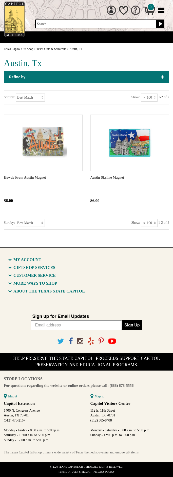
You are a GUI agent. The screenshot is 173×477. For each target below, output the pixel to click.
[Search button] (160, 24)
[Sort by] (30, 97)
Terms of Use (67, 471)
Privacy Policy (104, 471)
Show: (135, 97)
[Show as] (149, 97)
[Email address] (76, 325)
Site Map (85, 471)
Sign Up (132, 325)
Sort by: (9, 97)
